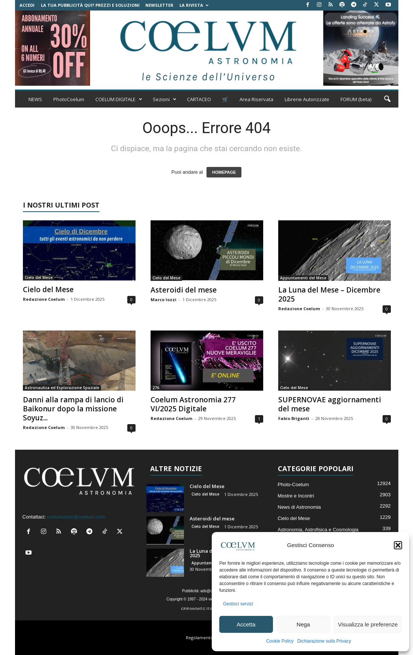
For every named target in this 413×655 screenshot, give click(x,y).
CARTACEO (199, 99)
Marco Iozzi (163, 299)
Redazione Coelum (44, 299)
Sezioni (164, 99)
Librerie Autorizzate (307, 99)
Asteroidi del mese (184, 290)
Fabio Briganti (293, 418)
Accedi (27, 5)
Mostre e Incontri (296, 496)
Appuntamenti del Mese (303, 277)
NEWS (35, 99)
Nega (303, 624)
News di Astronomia (299, 507)
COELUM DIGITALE (118, 99)
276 (155, 387)
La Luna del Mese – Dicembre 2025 (329, 294)
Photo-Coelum (293, 484)
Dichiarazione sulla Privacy (324, 641)
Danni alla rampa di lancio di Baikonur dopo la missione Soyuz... (73, 409)
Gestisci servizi (238, 603)
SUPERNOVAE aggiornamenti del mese (329, 404)
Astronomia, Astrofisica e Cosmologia (318, 529)
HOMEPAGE (224, 172)
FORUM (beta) (356, 99)
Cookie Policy (280, 641)
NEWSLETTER (159, 5)
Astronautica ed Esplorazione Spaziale (62, 387)
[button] (398, 545)
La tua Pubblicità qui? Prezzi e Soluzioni (90, 5)
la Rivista (193, 5)
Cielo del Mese (39, 277)
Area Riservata (256, 99)
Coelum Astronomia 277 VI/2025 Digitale (193, 404)
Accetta (246, 624)
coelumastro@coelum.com (76, 517)
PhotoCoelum (68, 99)
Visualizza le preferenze (368, 624)
